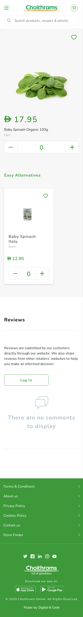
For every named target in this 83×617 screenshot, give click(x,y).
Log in (26, 380)
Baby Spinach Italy (22, 239)
